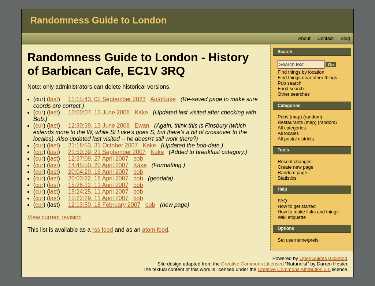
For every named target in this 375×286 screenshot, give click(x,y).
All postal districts (296, 139)
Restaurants (290, 122)
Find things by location (301, 72)
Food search (291, 88)
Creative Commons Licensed (252, 264)
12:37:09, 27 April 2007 (98, 158)
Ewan (141, 125)
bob (138, 158)
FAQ (282, 200)
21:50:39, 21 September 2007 (107, 152)
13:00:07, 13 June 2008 (99, 112)
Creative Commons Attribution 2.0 (294, 269)
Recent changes (294, 161)
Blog (345, 38)
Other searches (294, 94)
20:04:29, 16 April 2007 (98, 172)
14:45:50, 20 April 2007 (98, 165)
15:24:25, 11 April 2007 (98, 191)
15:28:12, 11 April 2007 (98, 185)
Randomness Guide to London (98, 20)
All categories (292, 128)
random (312, 117)
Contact (326, 38)
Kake (141, 112)
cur (39, 112)
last (53, 99)
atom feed (155, 230)
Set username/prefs (298, 240)
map (295, 117)
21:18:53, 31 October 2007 (103, 145)
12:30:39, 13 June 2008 (99, 125)
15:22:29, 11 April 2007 (98, 198)
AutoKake (162, 99)
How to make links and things (308, 211)
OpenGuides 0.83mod (323, 258)
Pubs (283, 117)
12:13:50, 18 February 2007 (104, 205)
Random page (292, 172)
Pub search (289, 83)
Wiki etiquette (292, 217)
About (304, 38)
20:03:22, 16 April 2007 (98, 178)
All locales (288, 133)
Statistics (287, 178)
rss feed (102, 230)
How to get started (297, 206)
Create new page (295, 167)
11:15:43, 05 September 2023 (107, 99)
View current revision (54, 217)
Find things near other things (307, 77)
